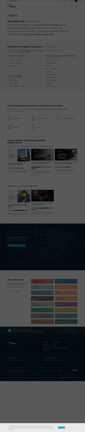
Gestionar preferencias (70, 427)
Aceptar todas (61, 427)
